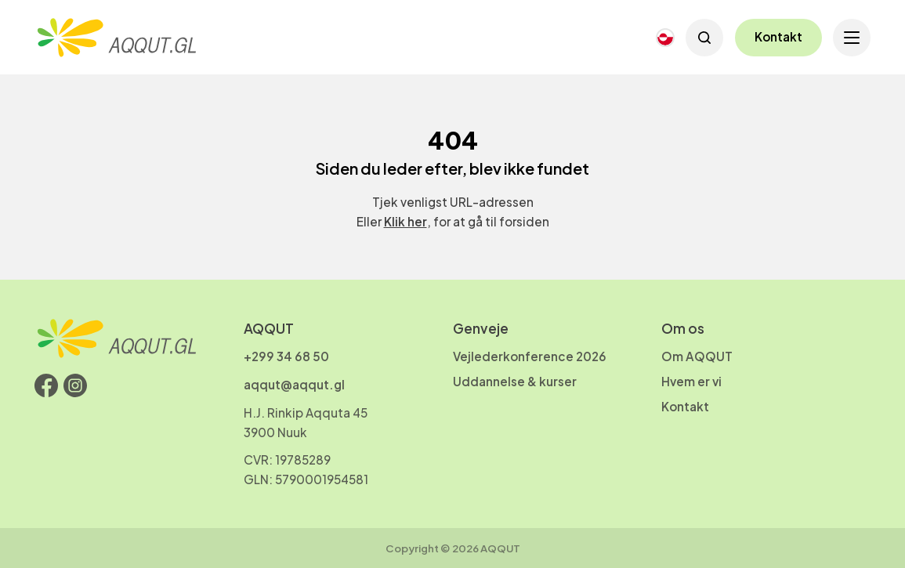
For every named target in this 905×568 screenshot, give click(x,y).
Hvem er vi (691, 381)
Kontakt (778, 36)
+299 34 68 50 (286, 356)
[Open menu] (852, 37)
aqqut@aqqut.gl (294, 384)
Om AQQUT (697, 356)
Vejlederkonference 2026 (529, 356)
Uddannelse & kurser (515, 381)
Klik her (405, 221)
